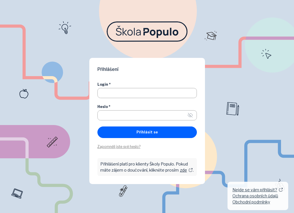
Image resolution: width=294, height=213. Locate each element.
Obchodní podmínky (251, 201)
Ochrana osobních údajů (255, 195)
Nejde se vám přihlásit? (257, 189)
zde (186, 170)
